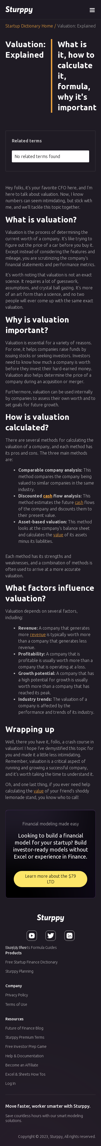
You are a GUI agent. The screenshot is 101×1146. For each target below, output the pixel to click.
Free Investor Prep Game (26, 1046)
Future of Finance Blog (24, 1028)
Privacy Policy (16, 995)
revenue (38, 634)
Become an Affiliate (21, 1065)
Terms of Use (16, 1004)
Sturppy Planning (19, 971)
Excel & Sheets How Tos (25, 1074)
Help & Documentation (24, 1056)
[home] (19, 9)
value (58, 534)
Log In (10, 1083)
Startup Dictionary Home (29, 25)
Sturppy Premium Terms (24, 1037)
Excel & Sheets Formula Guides (31, 947)
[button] (92, 9)
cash (47, 495)
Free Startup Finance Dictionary (31, 962)
